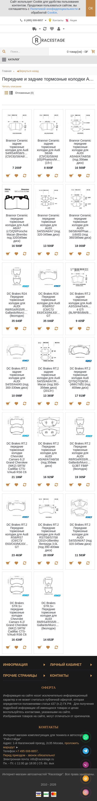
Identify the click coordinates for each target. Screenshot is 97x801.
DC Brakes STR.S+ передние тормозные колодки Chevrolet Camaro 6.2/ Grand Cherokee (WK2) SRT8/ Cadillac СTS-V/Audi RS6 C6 (17, 618)
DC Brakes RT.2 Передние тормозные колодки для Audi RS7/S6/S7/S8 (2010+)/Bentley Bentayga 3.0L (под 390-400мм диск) (48, 537)
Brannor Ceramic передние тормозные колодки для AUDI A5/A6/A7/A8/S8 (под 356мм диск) (80, 151)
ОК (90, 8)
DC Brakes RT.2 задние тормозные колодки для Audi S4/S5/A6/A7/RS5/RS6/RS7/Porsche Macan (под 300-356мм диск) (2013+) (49, 379)
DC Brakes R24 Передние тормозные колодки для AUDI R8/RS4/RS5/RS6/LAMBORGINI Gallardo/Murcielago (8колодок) (17, 305)
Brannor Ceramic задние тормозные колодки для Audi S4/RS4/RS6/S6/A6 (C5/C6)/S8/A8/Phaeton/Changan (17, 148)
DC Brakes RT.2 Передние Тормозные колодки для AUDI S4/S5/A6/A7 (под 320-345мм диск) (80, 534)
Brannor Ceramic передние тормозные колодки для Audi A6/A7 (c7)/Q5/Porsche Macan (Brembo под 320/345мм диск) (16, 228)
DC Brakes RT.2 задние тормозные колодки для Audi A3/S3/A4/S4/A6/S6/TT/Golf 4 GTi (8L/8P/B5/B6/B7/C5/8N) (81, 303)
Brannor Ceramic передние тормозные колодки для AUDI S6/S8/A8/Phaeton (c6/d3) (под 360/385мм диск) (80, 226)
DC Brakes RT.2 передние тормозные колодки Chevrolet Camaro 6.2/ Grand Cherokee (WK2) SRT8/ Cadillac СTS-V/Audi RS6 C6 (17, 458)
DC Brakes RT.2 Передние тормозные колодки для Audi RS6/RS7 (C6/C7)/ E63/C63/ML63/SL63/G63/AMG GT (17, 536)
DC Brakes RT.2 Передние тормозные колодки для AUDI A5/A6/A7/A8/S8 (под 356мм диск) (48, 454)
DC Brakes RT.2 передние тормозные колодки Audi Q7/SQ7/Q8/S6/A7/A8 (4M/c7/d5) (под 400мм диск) (81, 378)
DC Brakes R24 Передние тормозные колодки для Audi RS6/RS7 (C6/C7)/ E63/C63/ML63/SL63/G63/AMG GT (49, 305)
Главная (7, 71)
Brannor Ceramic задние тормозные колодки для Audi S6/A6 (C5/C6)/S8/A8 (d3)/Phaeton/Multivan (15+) (49, 151)
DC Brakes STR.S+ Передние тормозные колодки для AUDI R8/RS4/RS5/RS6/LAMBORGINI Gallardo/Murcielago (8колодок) (49, 615)
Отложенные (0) (24, 92)
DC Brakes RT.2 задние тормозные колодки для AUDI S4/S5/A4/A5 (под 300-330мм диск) (16, 378)
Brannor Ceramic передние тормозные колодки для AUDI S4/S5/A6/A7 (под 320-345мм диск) (48, 225)
